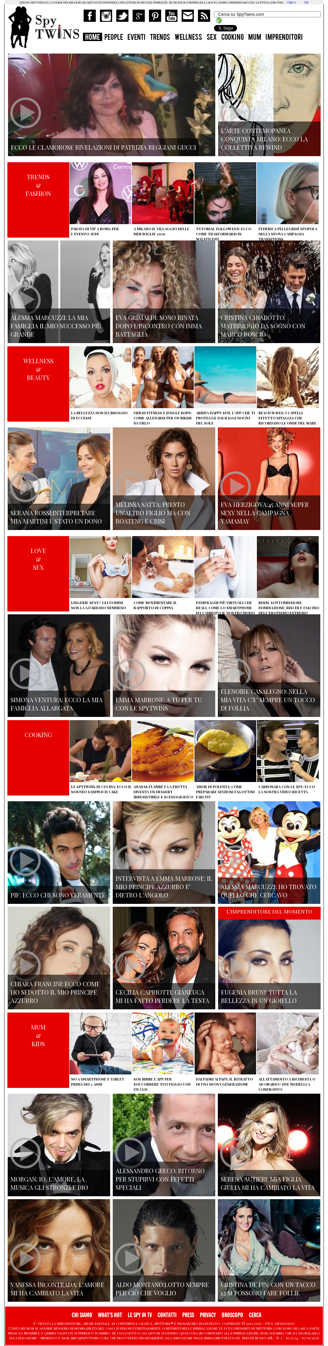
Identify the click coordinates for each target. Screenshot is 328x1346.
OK (306, 2)
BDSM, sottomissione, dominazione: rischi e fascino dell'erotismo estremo (288, 607)
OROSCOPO (232, 1315)
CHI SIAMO (82, 1315)
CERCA (255, 1315)
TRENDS (160, 38)
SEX (212, 38)
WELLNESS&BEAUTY (38, 369)
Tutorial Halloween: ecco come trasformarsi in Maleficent (223, 233)
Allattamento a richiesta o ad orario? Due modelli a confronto (286, 1084)
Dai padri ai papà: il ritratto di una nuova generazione (224, 1082)
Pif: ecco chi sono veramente (58, 895)
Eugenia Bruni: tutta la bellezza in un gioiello (259, 996)
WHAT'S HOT (110, 1315)
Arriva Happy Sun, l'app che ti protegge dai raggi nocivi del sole (225, 417)
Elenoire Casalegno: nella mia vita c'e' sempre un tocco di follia (268, 699)
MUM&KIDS (38, 1035)
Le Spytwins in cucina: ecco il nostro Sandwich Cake (101, 789)
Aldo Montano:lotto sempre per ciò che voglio (162, 1288)
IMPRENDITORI (284, 38)
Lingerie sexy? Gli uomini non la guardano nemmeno (98, 605)
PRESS (188, 1315)
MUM (254, 38)
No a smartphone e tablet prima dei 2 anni (97, 1082)
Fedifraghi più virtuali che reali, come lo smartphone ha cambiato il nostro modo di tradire (225, 610)
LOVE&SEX (38, 558)
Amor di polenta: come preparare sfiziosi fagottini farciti (225, 791)
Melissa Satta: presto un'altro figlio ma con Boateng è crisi (153, 512)
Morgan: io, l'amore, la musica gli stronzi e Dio (49, 1183)
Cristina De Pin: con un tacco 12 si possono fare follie (268, 1288)
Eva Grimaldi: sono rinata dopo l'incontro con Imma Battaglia (159, 325)
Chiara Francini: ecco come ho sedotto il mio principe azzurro (55, 992)
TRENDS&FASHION (38, 185)
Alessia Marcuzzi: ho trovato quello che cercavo (268, 890)
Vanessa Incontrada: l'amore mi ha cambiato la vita (57, 1288)
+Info (291, 2)
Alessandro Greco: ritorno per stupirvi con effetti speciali (160, 1178)
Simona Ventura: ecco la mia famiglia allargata (56, 703)
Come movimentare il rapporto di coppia (155, 605)
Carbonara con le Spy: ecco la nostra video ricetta (286, 789)
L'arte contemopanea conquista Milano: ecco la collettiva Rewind (264, 138)
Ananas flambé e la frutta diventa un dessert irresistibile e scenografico (163, 791)
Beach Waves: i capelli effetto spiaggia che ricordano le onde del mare (287, 417)
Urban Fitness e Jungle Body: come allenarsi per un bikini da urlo (163, 417)
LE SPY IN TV (140, 1315)
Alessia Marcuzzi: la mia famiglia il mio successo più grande (56, 325)
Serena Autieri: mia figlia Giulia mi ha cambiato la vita (268, 1183)
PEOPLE (113, 38)
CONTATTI (167, 1315)
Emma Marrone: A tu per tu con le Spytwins (159, 703)
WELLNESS (188, 38)
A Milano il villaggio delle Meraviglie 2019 (161, 231)
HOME (92, 38)
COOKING (232, 38)
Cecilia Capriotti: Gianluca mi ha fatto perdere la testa (162, 996)
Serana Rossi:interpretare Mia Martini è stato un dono (56, 517)
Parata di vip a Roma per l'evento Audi (95, 231)
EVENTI (136, 38)
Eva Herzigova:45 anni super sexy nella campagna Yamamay (265, 512)
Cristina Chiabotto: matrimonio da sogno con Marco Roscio (263, 325)
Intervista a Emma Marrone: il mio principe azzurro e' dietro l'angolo (164, 886)
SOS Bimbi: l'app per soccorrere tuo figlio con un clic (162, 1084)
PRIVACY (208, 1315)
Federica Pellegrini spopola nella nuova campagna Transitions (287, 233)
